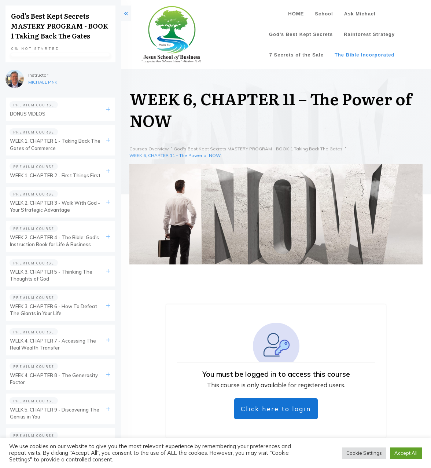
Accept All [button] (405, 453)
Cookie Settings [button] (364, 453)
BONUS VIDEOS (27, 114)
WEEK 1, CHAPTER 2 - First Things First (55, 175)
